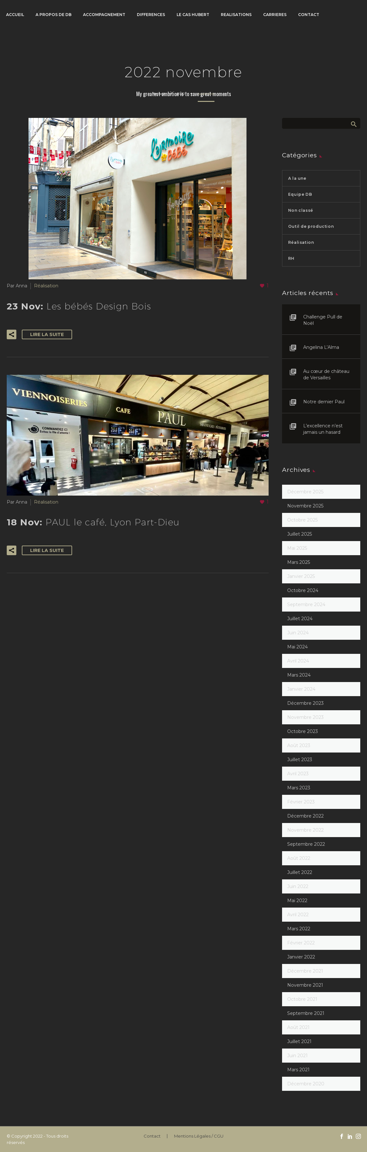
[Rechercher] (321, 123)
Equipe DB (300, 194)
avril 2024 (298, 661)
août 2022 (298, 858)
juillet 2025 (299, 534)
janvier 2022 (301, 957)
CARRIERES (275, 14)
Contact (152, 1136)
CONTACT (308, 14)
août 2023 (298, 745)
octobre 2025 (302, 520)
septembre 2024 (306, 604)
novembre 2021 (305, 985)
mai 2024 (297, 647)
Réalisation (46, 286)
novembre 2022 (305, 830)
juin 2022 (297, 886)
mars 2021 (298, 1070)
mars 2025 (298, 562)
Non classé (300, 210)
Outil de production (311, 226)
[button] (11, 334)
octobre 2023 (302, 731)
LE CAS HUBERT (193, 14)
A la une (297, 178)
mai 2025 (297, 548)
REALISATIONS (236, 14)
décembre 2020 (305, 1084)
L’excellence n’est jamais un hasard (323, 429)
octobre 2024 (302, 590)
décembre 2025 (305, 492)
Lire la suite (47, 334)
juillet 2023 (299, 759)
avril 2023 (298, 774)
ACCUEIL (15, 14)
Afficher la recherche (353, 124)
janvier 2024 (301, 689)
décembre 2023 (305, 703)
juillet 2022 (299, 872)
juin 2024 (298, 633)
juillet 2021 (299, 1041)
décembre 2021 (305, 971)
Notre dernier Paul (324, 402)
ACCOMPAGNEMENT (104, 14)
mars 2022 (298, 929)
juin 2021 (297, 1055)
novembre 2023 (305, 717)
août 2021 (298, 1027)
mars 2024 (299, 675)
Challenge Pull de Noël (322, 320)
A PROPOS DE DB (53, 14)
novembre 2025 (305, 506)
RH (291, 258)
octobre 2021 (302, 999)
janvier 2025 (301, 576)
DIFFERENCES (151, 14)
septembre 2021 (305, 1013)
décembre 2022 (305, 816)
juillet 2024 (300, 618)
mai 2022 (297, 900)
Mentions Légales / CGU (198, 1136)
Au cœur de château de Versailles (326, 374)
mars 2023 (298, 788)
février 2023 (301, 802)
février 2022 (301, 943)
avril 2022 (298, 914)
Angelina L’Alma (321, 347)
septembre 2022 (306, 844)
